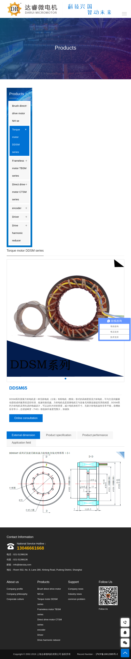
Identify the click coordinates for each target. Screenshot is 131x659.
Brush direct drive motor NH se (20, 112)
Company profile (15, 589)
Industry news (75, 594)
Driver (20, 216)
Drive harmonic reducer (20, 232)
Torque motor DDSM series (20, 139)
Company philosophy (17, 594)
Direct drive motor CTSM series (20, 191)
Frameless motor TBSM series (20, 167)
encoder (20, 207)
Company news (75, 589)
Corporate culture (15, 599)
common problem (76, 599)
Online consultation (26, 418)
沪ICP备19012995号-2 (106, 654)
